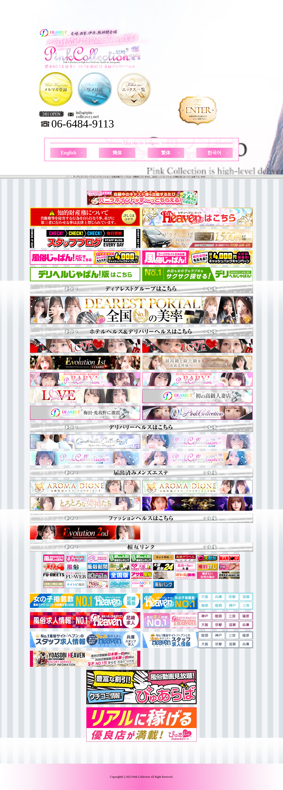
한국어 (214, 152)
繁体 (166, 152)
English (68, 152)
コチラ (190, 119)
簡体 (117, 152)
